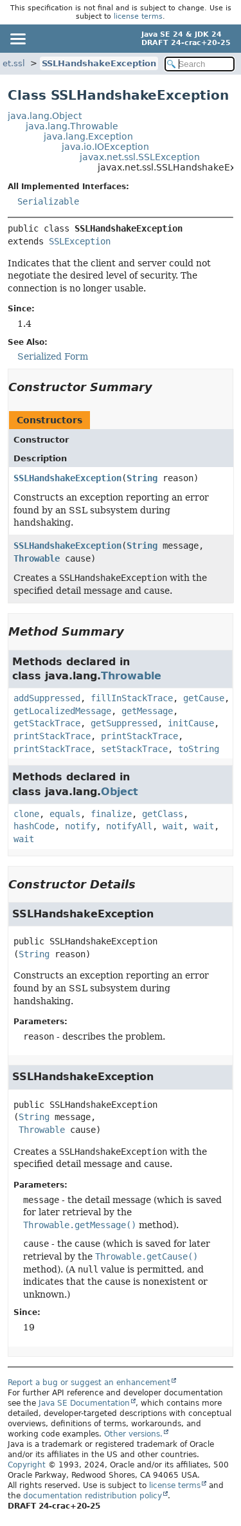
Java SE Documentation (84, 1403)
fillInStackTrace (132, 698)
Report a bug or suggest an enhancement (89, 1382)
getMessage (147, 711)
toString (198, 749)
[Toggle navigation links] (17, 39)
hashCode (34, 826)
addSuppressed (46, 698)
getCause (203, 698)
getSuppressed (124, 723)
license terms (138, 16)
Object (119, 792)
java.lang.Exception (88, 136)
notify (80, 826)
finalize (111, 814)
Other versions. (133, 1434)
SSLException (80, 241)
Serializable (48, 201)
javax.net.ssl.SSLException (140, 157)
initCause (191, 723)
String (142, 478)
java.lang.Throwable (72, 126)
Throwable (36, 558)
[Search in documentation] (200, 64)
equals (64, 814)
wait (173, 826)
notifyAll (129, 826)
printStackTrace (52, 736)
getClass (162, 814)
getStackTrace (46, 723)
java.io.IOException (105, 147)
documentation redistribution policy (92, 1495)
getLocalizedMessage (62, 711)
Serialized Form (52, 356)
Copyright (27, 1464)
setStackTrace (134, 749)
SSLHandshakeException (99, 63)
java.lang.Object (45, 116)
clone (26, 814)
